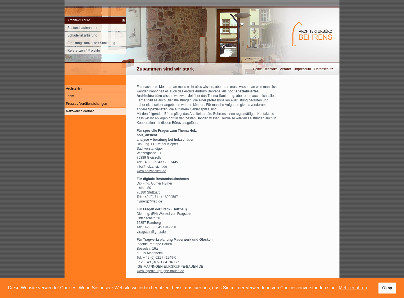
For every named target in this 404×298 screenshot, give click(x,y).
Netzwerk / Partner (80, 111)
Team (70, 96)
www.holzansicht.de (151, 171)
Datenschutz (323, 69)
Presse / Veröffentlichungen (86, 104)
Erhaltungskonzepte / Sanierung (91, 43)
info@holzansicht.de (152, 167)
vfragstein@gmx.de (151, 232)
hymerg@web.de (149, 201)
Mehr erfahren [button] (353, 287)
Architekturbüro (78, 20)
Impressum (302, 69)
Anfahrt (285, 69)
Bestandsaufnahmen (82, 28)
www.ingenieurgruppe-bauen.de (160, 271)
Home (257, 69)
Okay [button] (387, 288)
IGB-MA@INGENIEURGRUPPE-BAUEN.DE (170, 267)
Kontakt (271, 69)
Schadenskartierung (82, 35)
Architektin (74, 88)
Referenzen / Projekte (83, 51)
